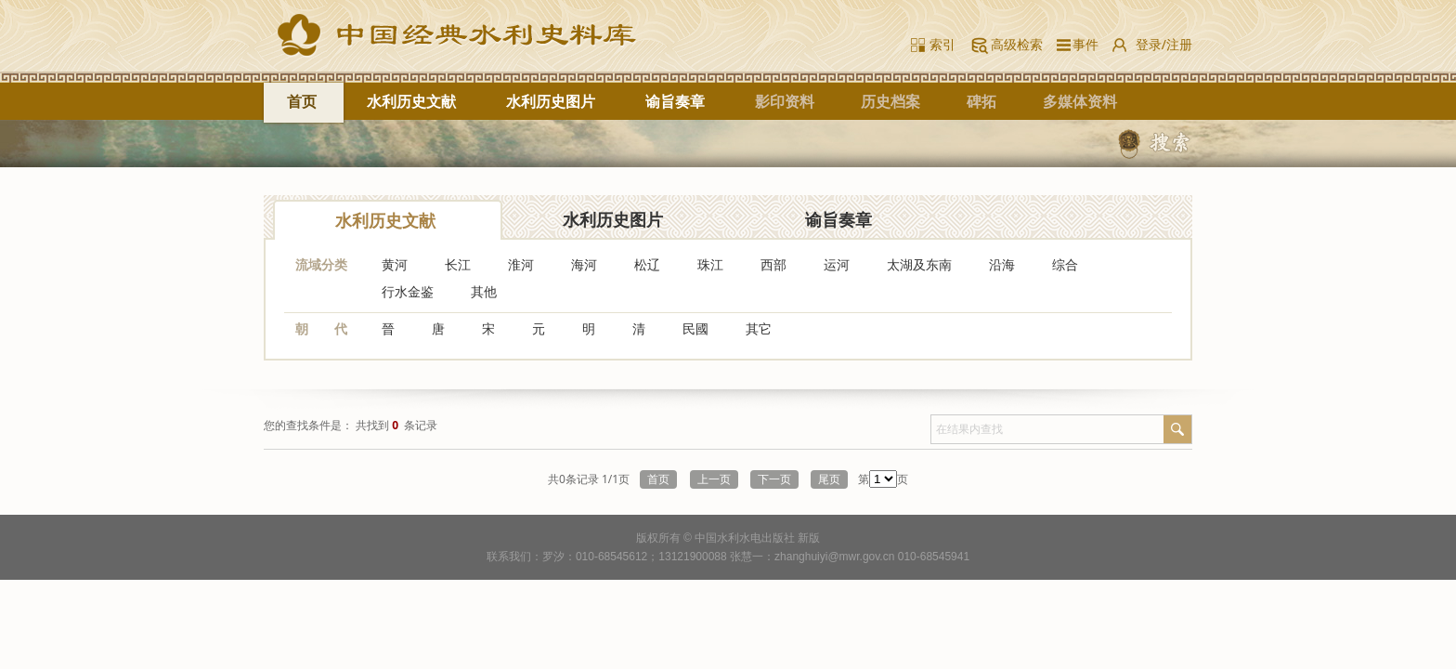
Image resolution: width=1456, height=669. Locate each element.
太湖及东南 (919, 264)
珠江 (710, 264)
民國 (695, 328)
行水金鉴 (408, 291)
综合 (1065, 264)
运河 (837, 264)
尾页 (829, 479)
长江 (458, 264)
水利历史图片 (550, 101)
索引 (943, 44)
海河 (584, 264)
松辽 (647, 264)
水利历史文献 (411, 101)
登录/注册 (1164, 44)
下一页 (774, 479)
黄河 (395, 264)
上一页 (714, 479)
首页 (302, 101)
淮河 (521, 264)
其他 (484, 291)
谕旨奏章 (675, 101)
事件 (1082, 44)
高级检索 (1017, 44)
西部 (773, 264)
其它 (759, 328)
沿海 (1002, 264)
